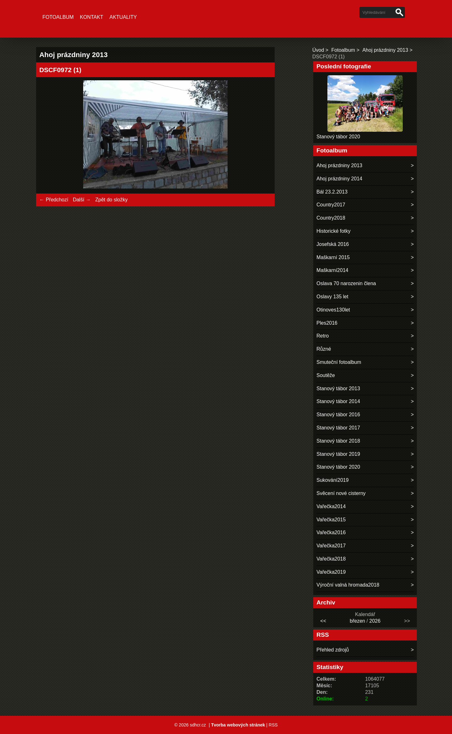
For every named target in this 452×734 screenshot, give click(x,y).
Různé (323, 349)
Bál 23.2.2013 (331, 191)
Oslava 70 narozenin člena (346, 283)
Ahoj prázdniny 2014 (339, 178)
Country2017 (330, 204)
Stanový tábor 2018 (338, 441)
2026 (375, 621)
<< (323, 621)
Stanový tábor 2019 (338, 454)
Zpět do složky (111, 199)
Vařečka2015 (331, 519)
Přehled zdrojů (332, 649)
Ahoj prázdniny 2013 (385, 50)
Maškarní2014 (332, 270)
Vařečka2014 (331, 506)
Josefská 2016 (332, 244)
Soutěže (325, 375)
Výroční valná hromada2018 (347, 585)
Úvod (318, 50)
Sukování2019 (332, 480)
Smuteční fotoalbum (338, 362)
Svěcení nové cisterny (341, 493)
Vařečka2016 (331, 532)
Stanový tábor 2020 (338, 136)
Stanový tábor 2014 (338, 401)
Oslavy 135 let (332, 296)
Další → (82, 199)
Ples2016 (326, 323)
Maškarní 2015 (333, 257)
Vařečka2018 (331, 558)
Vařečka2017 (331, 545)
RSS (273, 724)
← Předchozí (53, 199)
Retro (322, 335)
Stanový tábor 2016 (338, 414)
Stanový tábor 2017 (338, 427)
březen (357, 621)
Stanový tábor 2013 (338, 388)
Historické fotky (333, 231)
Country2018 (330, 218)
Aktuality (123, 17)
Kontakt (91, 17)
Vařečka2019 (331, 572)
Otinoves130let (333, 309)
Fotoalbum (57, 17)
